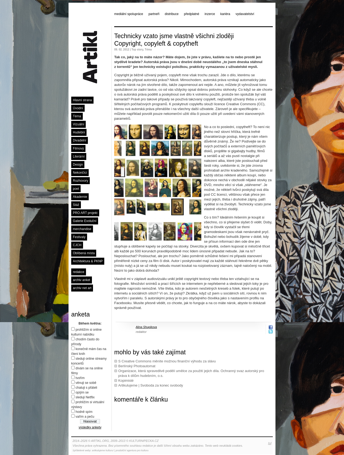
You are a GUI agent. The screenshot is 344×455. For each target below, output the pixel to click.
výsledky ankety (90, 427)
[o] (269, 443)
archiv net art (82, 288)
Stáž (76, 205)
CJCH (77, 245)
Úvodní (78, 108)
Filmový (78, 148)
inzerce (210, 14)
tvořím (80, 378)
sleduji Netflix (85, 397)
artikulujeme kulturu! (103, 450)
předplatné (191, 14)
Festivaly (79, 237)
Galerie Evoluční (84, 221)
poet (76, 189)
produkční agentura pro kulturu (132, 450)
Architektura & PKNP (88, 261)
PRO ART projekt (85, 213)
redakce (78, 272)
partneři (153, 14)
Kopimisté (126, 380)
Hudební (79, 132)
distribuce (171, 14)
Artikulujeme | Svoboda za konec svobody (150, 385)
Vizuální (78, 124)
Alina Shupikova (146, 327)
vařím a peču (85, 416)
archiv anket (81, 280)
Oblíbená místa (84, 253)
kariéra (225, 14)
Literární (79, 156)
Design (78, 164)
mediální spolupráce (128, 14)
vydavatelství (245, 14)
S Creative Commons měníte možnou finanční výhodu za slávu (167, 361)
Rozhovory (80, 181)
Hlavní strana (82, 100)
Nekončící (80, 172)
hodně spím (84, 412)
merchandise (82, 229)
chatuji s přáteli (86, 388)
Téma (77, 116)
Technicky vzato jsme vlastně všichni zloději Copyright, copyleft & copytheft (174, 39)
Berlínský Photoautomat (136, 366)
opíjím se (82, 392)
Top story (137, 49)
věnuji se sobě (86, 383)
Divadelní (79, 140)
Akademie (80, 197)
